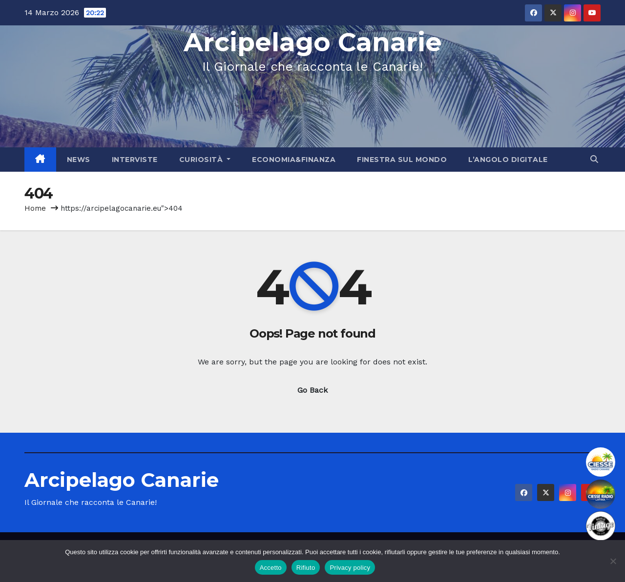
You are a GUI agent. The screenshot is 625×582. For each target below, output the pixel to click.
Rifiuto (305, 567)
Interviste (135, 159)
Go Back (312, 390)
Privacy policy (350, 567)
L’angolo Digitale (508, 159)
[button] (594, 159)
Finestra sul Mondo (402, 159)
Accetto (271, 567)
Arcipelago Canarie (313, 42)
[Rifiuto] (613, 561)
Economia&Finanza (293, 159)
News (78, 159)
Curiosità (205, 159)
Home (35, 208)
